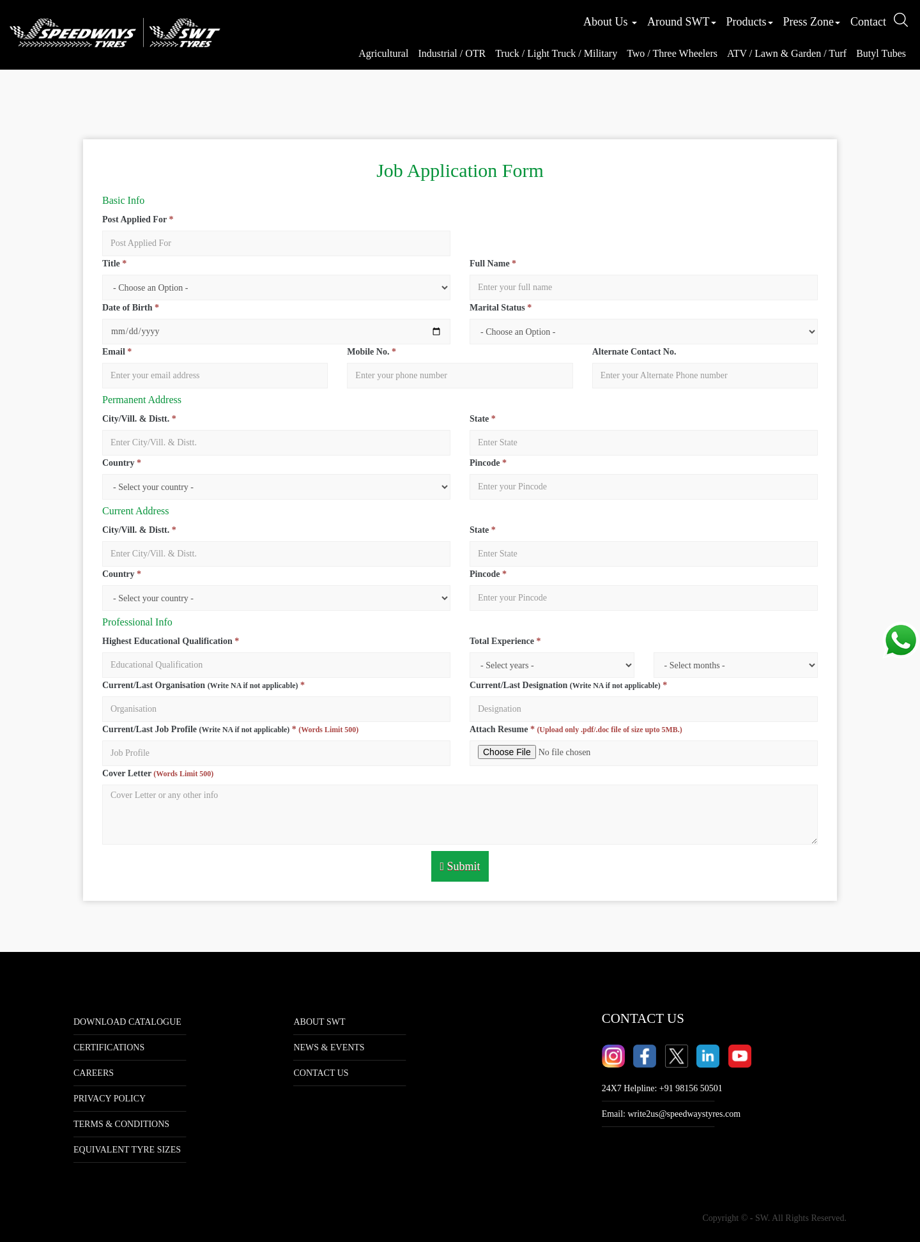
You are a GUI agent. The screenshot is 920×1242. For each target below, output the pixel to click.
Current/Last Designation (568, 685)
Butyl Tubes (881, 53)
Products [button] (749, 21)
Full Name (493, 263)
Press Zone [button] (812, 21)
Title (114, 263)
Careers (93, 1073)
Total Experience (505, 641)
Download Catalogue (127, 1022)
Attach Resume (576, 729)
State (483, 419)
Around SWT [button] (681, 21)
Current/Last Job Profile (230, 729)
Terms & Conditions (121, 1124)
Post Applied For (137, 219)
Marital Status (501, 307)
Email (117, 351)
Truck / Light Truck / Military (556, 53)
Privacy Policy (109, 1098)
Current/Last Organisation (203, 685)
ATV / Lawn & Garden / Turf (787, 53)
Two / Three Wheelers (672, 53)
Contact (868, 21)
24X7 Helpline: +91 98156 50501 (662, 1088)
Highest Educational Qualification (170, 641)
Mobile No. (371, 351)
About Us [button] (610, 21)
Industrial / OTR (452, 53)
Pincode (488, 463)
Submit (460, 866)
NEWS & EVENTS (328, 1047)
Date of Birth (130, 307)
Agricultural (383, 53)
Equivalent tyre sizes (127, 1149)
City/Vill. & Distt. (139, 419)
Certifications (108, 1047)
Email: (671, 1114)
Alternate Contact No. (634, 351)
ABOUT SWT (319, 1022)
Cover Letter (157, 773)
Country (121, 463)
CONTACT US (320, 1073)
